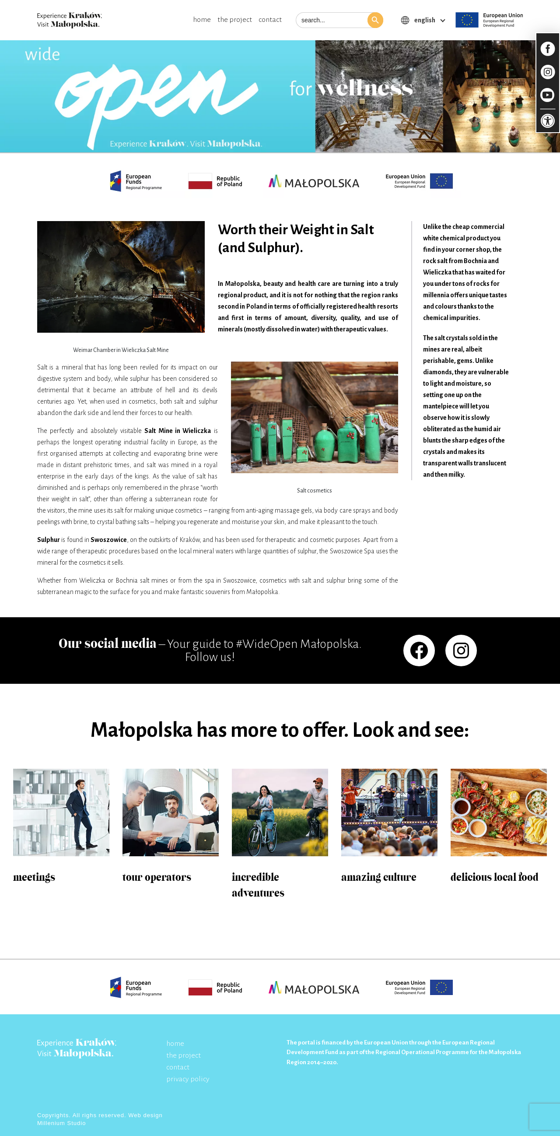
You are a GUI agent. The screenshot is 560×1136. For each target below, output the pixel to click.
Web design (145, 1115)
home (202, 20)
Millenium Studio (61, 1123)
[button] (375, 20)
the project (234, 20)
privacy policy (188, 1079)
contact (270, 20)
